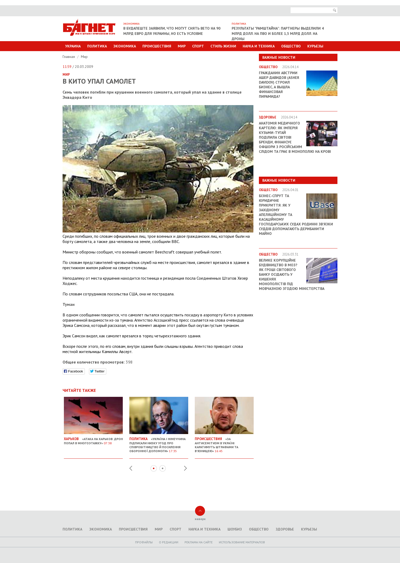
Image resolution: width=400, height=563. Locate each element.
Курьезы (315, 46)
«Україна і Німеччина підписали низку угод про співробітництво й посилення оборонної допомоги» (158, 443)
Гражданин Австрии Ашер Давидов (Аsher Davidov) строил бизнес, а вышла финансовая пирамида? (279, 85)
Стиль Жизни (223, 46)
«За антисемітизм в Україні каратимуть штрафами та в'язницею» (224, 443)
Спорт (198, 46)
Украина (73, 46)
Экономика (124, 46)
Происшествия (156, 46)
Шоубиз (234, 529)
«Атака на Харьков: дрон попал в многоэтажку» (93, 439)
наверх (200, 519)
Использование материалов (242, 542)
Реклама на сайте (199, 542)
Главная (69, 56)
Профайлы (144, 542)
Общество (291, 46)
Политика (97, 46)
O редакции (168, 542)
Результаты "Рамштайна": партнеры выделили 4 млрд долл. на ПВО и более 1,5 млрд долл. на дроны (278, 33)
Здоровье (285, 529)
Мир (182, 46)
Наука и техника (259, 46)
